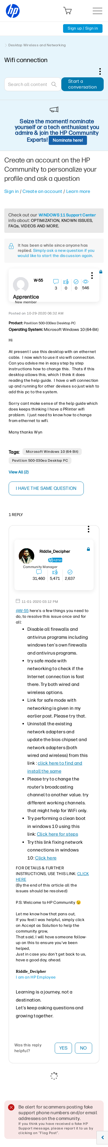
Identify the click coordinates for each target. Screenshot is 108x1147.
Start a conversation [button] (82, 84)
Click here (45, 858)
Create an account (42, 191)
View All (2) (19, 472)
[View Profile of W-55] (38, 280)
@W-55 (22, 610)
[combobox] (32, 84)
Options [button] (103, 71)
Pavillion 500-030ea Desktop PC (40, 461)
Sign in (11, 191)
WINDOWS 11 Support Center (67, 215)
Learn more (78, 191)
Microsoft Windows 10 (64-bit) (52, 452)
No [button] (83, 1048)
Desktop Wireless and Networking (37, 45)
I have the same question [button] (46, 488)
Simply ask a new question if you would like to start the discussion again (56, 253)
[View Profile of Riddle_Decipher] (54, 551)
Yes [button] (63, 1048)
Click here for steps (57, 834)
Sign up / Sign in (83, 28)
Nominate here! (68, 140)
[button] (91, 274)
